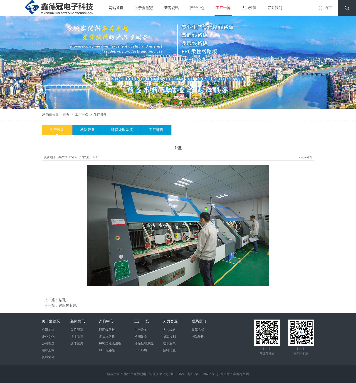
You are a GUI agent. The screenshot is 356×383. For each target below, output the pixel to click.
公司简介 (48, 330)
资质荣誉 (48, 357)
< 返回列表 (305, 157)
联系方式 (198, 330)
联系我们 (275, 8)
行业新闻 (76, 336)
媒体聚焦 (76, 343)
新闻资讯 (171, 8)
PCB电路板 (107, 350)
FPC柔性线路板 (110, 343)
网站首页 (116, 8)
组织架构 (48, 350)
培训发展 (169, 343)
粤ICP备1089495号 (201, 374)
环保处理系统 (122, 130)
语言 (328, 8)
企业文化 (48, 336)
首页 (66, 114)
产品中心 (197, 8)
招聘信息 (169, 350)
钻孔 (62, 300)
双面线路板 (107, 330)
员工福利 (169, 336)
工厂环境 (156, 130)
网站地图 (198, 336)
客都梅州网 (241, 374)
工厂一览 (223, 8)
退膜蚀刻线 (68, 305)
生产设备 (100, 114)
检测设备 (87, 130)
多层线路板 (107, 336)
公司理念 (48, 343)
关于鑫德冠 (144, 8)
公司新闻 (76, 330)
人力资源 (249, 8)
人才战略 (169, 330)
